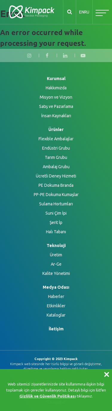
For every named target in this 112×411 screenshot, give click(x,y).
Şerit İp (56, 222)
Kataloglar (56, 315)
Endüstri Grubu (56, 148)
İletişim (56, 328)
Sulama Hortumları (56, 203)
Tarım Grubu (56, 157)
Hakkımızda (56, 87)
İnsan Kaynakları (56, 115)
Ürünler (56, 129)
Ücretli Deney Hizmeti (56, 176)
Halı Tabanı (56, 231)
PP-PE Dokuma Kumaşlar (56, 194)
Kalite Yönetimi (56, 273)
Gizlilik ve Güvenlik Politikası (47, 396)
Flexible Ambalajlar (56, 138)
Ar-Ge (56, 264)
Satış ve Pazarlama (56, 106)
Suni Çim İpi (56, 213)
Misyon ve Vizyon (56, 97)
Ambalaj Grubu (56, 166)
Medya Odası (56, 287)
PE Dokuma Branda (56, 185)
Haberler (56, 296)
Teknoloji (56, 245)
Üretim (56, 254)
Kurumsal (56, 78)
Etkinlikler (56, 305)
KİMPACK (32, 11)
